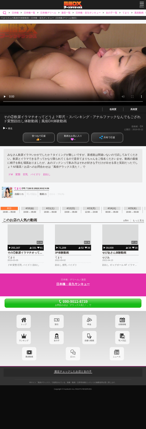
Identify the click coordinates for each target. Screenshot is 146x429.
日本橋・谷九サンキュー (73, 284)
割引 (57, 324)
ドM (10, 174)
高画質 (133, 109)
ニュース (117, 357)
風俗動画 (29, 357)
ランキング (24, 340)
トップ (24, 324)
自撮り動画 (89, 340)
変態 (17, 174)
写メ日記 (122, 340)
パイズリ (35, 174)
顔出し (47, 174)
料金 (89, 324)
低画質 (113, 109)
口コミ (72, 357)
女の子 (57, 340)
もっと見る (138, 220)
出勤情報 (122, 324)
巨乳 (25, 174)
